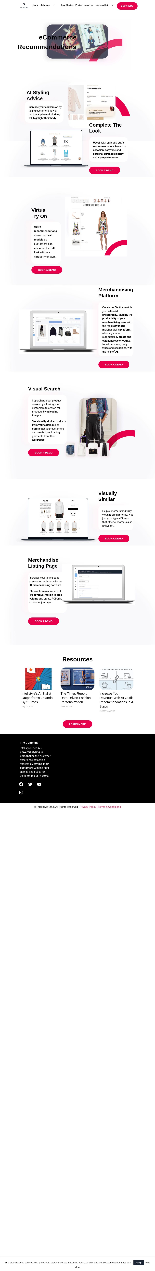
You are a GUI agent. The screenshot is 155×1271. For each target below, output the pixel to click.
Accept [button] (138, 1262)
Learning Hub (106, 5)
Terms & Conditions (109, 806)
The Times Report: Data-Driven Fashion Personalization (76, 698)
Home (35, 5)
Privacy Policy (88, 806)
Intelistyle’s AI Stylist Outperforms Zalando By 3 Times (37, 698)
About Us (88, 5)
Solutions (48, 5)
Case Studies (67, 5)
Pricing (78, 5)
